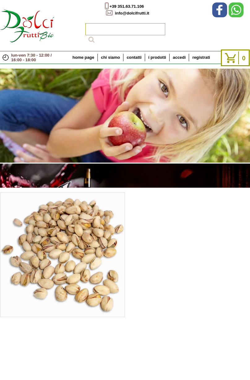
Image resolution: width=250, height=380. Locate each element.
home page (83, 57)
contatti (134, 57)
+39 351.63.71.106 (127, 6)
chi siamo (110, 57)
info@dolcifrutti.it (132, 13)
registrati (201, 57)
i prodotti (157, 57)
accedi (179, 57)
